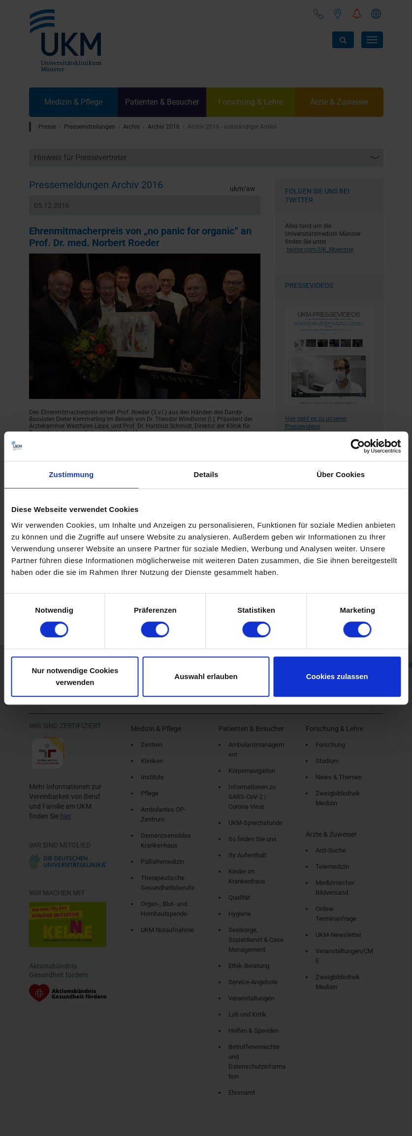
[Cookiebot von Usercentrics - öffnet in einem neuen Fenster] (358, 446)
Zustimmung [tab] (71, 474)
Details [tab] (206, 474)
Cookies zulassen (337, 676)
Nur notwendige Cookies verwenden (75, 676)
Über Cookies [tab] (341, 474)
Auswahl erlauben (205, 676)
